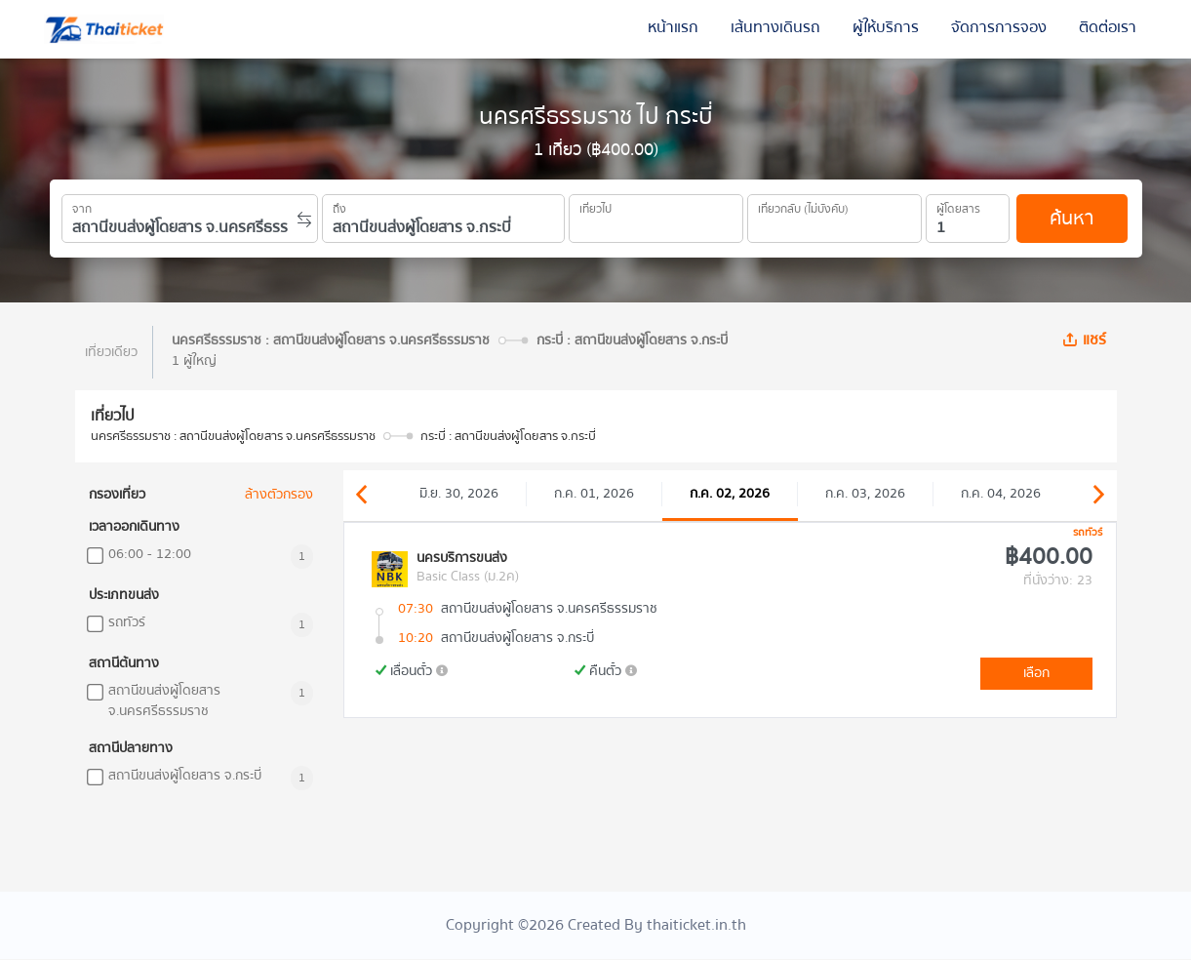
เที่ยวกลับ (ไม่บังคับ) (803, 206)
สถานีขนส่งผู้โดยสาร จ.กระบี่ (184, 776)
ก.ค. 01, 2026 (594, 493)
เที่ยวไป (595, 206)
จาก (82, 206)
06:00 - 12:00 (149, 554)
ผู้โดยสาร (958, 206)
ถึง (339, 206)
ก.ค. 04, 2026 (1001, 493)
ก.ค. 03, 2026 (865, 493)
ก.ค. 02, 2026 (730, 493)
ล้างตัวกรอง (279, 495)
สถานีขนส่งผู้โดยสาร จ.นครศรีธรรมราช (164, 701)
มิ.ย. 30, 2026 (458, 493)
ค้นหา (1071, 218)
